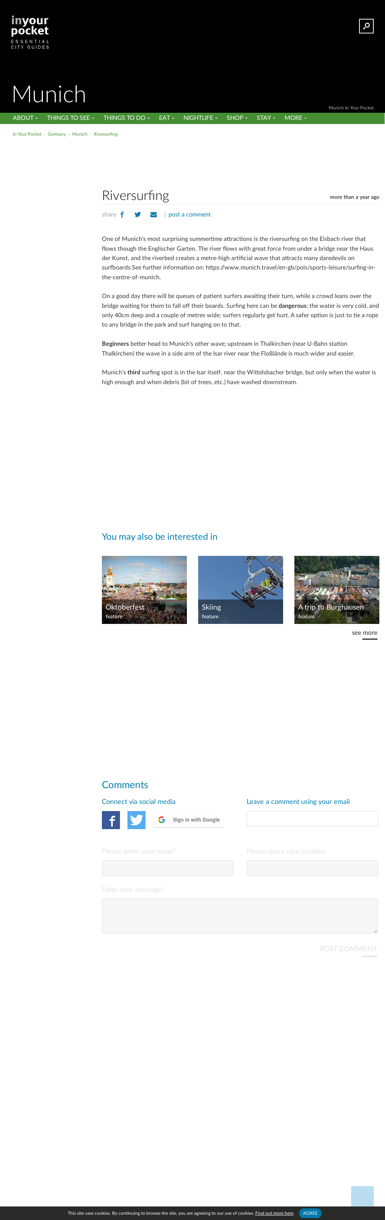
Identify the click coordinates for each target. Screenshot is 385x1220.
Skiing (211, 607)
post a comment (189, 215)
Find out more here (274, 1213)
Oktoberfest (125, 607)
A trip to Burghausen (331, 607)
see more (364, 633)
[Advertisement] (192, 155)
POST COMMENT (348, 955)
